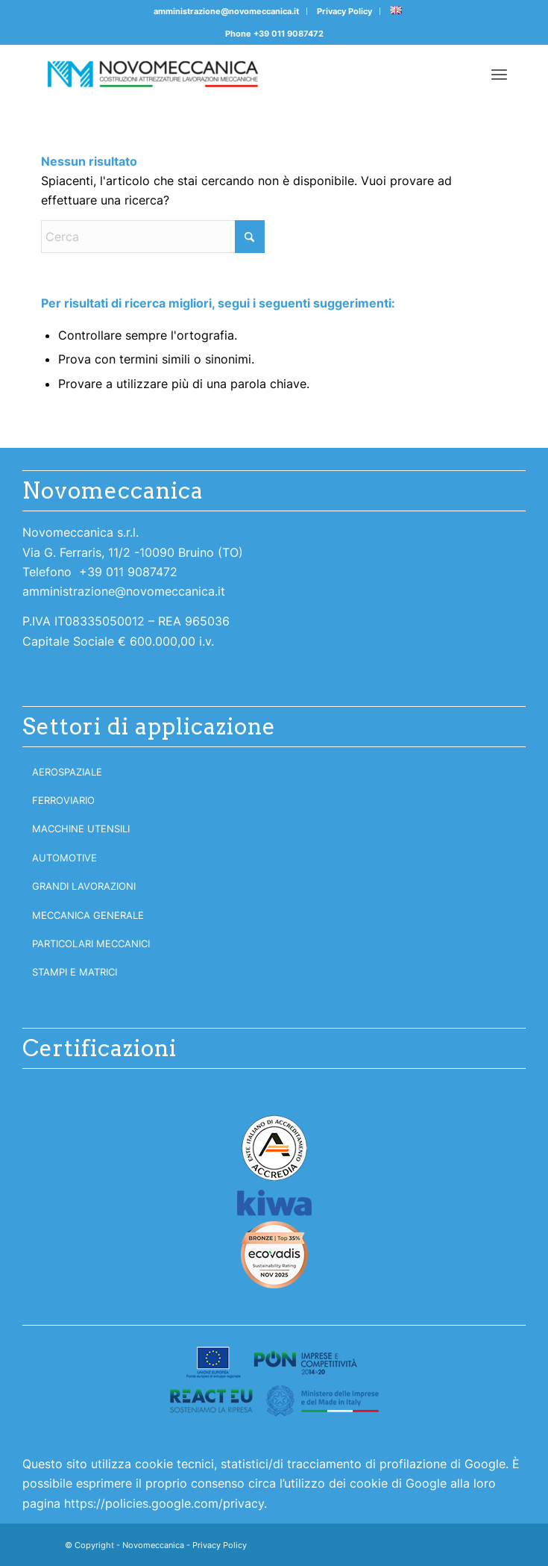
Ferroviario (63, 800)
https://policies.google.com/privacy (164, 1503)
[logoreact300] (274, 1381)
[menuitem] (226, 11)
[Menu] (499, 74)
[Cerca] (153, 236)
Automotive (64, 858)
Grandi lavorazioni (84, 886)
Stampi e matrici (74, 972)
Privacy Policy (344, 11)
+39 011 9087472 (288, 33)
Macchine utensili (81, 829)
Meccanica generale (88, 915)
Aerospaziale (67, 772)
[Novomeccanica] (227, 74)
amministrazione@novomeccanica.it (226, 11)
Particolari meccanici (91, 943)
